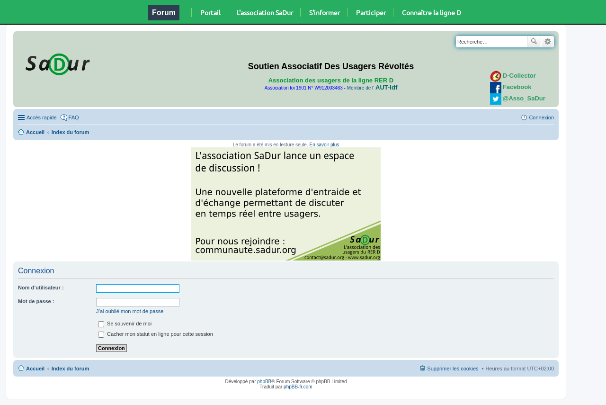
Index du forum (70, 132)
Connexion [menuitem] (541, 117)
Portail (210, 12)
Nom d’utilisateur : (41, 287)
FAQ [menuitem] (74, 117)
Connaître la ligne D (431, 12)
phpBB (264, 381)
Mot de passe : (36, 301)
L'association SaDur (265, 12)
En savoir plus (324, 144)
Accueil (35, 132)
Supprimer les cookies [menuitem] (452, 368)
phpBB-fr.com (298, 386)
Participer (371, 12)
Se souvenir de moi (125, 323)
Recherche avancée (547, 41)
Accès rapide (42, 117)
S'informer (324, 12)
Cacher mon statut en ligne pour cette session (155, 334)
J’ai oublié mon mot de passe (129, 311)
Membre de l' (372, 87)
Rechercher (534, 41)
